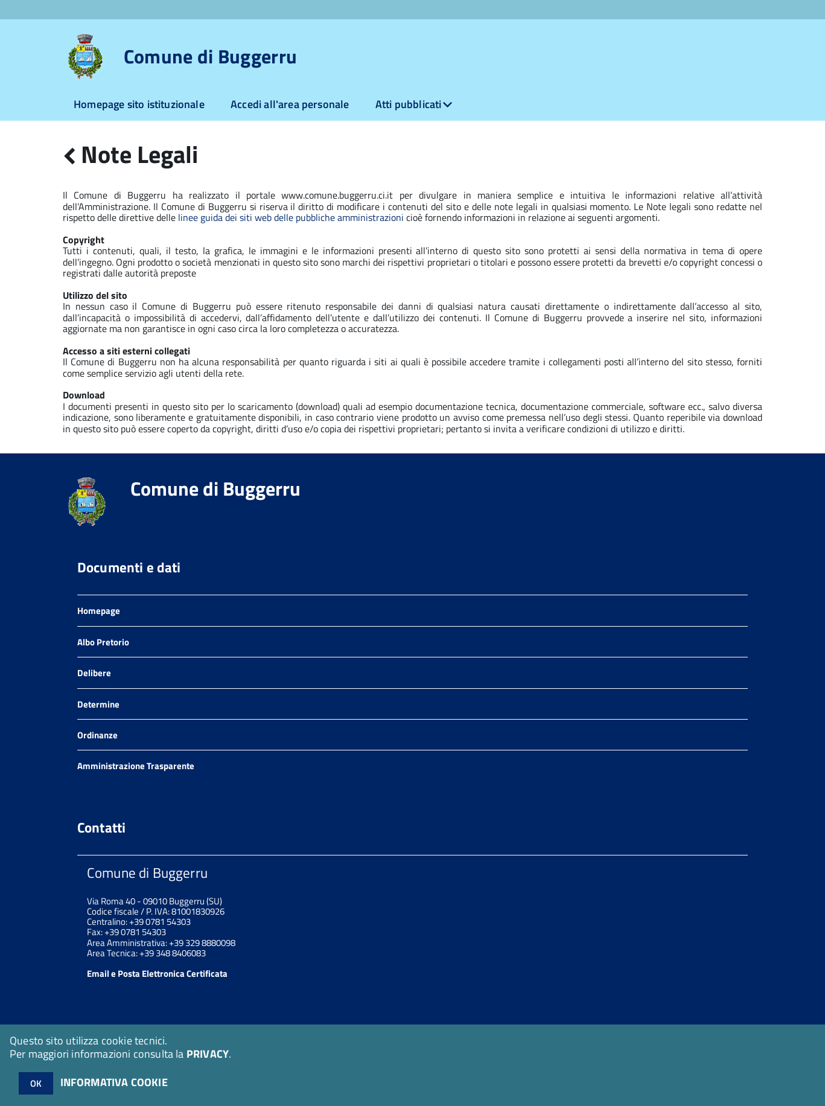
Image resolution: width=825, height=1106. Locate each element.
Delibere (94, 673)
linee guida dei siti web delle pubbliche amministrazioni (291, 217)
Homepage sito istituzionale (139, 104)
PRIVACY (207, 1054)
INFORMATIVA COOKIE (114, 1082)
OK (36, 1083)
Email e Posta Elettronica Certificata (157, 973)
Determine (98, 704)
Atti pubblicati (408, 104)
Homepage (98, 611)
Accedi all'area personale (290, 104)
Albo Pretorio (103, 642)
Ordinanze (97, 735)
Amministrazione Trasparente (135, 766)
